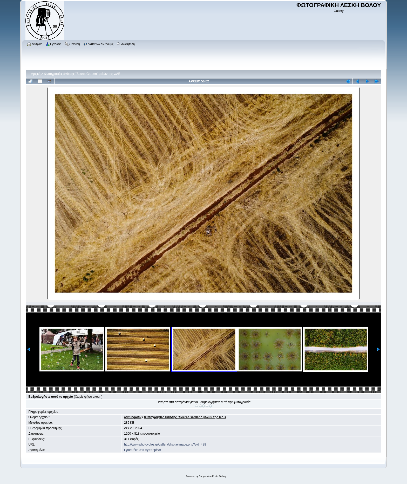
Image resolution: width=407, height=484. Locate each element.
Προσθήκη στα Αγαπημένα (142, 450)
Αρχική (35, 74)
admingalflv (132, 417)
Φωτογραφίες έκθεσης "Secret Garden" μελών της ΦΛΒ (82, 74)
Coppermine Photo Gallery (212, 476)
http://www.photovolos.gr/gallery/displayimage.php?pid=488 (165, 444)
